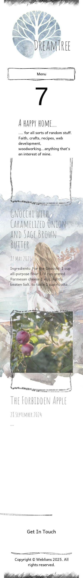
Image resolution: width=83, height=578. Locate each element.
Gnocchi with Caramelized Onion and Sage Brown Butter (38, 179)
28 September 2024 (26, 375)
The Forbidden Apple (38, 360)
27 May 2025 (20, 209)
